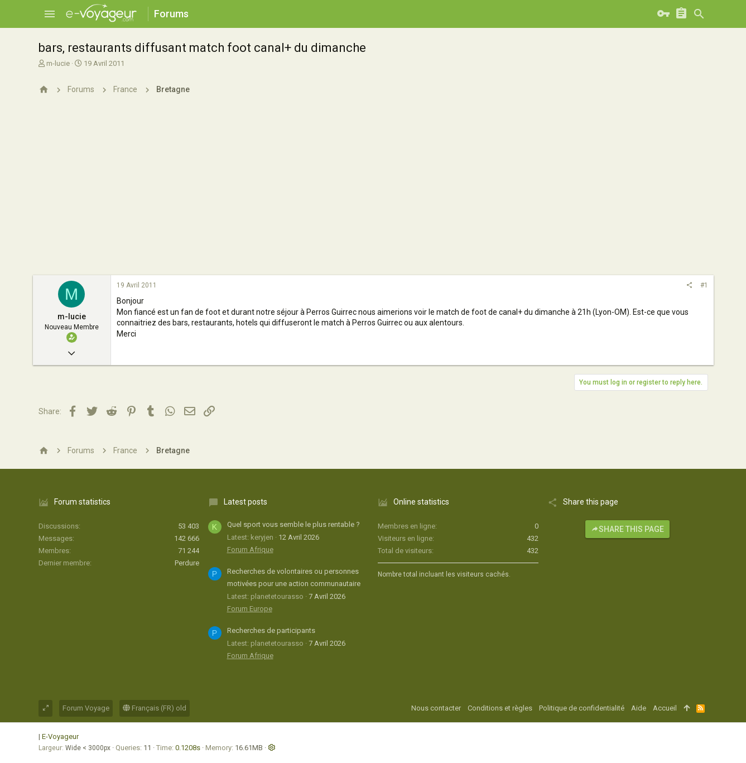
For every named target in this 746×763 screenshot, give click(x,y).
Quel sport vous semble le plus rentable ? (293, 524)
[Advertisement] (373, 191)
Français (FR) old (154, 708)
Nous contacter (436, 708)
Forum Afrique (250, 549)
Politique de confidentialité (581, 708)
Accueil (665, 708)
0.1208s (187, 747)
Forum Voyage (85, 708)
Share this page (627, 529)
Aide (638, 708)
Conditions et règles (500, 708)
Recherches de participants (271, 630)
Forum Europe (249, 608)
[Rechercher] (699, 14)
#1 (704, 285)
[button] (49, 14)
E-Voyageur (60, 736)
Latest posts (245, 501)
